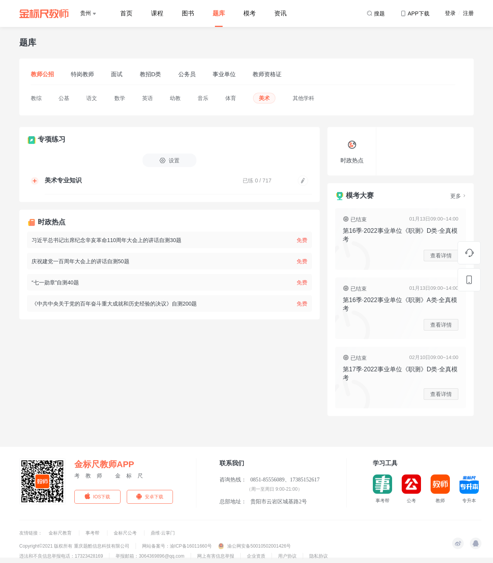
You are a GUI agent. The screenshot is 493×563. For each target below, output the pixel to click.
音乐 (203, 98)
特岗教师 (82, 74)
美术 (264, 98)
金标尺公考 (126, 533)
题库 (219, 13)
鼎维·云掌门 (163, 533)
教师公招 (42, 74)
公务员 (187, 74)
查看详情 (441, 255)
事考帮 (93, 533)
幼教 (175, 98)
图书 (188, 13)
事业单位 (224, 74)
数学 (119, 98)
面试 (116, 74)
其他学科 (303, 98)
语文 (91, 98)
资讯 (280, 13)
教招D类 (150, 74)
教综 (36, 98)
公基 (64, 98)
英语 (147, 98)
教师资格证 (267, 74)
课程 (157, 13)
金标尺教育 (61, 533)
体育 (230, 98)
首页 (126, 13)
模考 (249, 13)
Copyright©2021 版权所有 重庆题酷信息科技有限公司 (74, 546)
